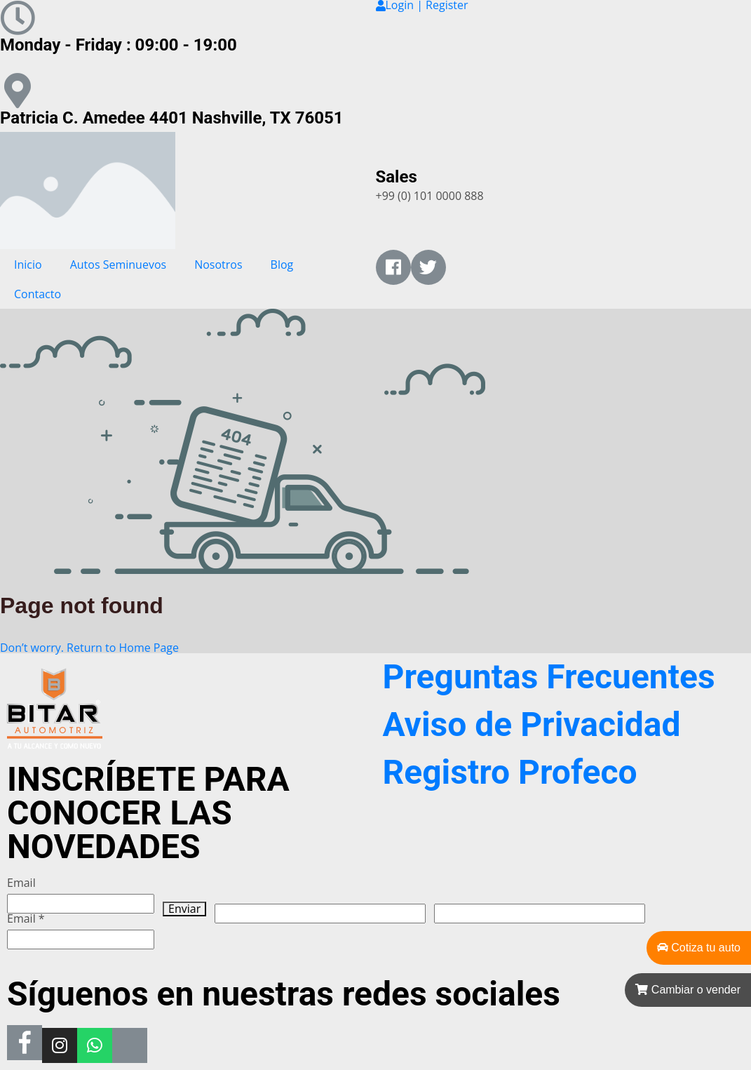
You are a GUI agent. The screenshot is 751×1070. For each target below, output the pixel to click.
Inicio (28, 264)
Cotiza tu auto (698, 948)
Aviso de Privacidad (532, 724)
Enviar (184, 909)
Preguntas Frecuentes (549, 677)
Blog (282, 264)
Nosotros (218, 264)
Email (21, 883)
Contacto (37, 294)
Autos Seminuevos (118, 264)
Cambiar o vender (687, 990)
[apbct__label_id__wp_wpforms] (320, 913)
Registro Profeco (510, 772)
